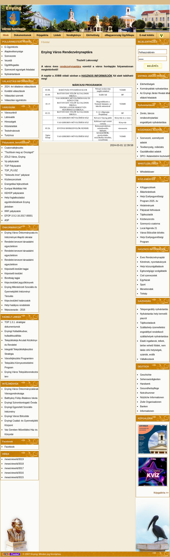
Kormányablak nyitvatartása (154, 88)
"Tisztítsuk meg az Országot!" (19, 152)
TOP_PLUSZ (11, 170)
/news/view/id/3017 (14, 468)
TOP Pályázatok (13, 166)
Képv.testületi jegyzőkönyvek (19, 282)
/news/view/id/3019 (14, 459)
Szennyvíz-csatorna (150, 223)
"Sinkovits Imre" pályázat (17, 175)
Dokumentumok (22, 35)
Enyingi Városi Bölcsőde (17, 416)
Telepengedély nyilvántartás (154, 309)
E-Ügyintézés (11, 47)
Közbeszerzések (13, 179)
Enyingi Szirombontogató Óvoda (21, 402)
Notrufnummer (147, 393)
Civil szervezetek (148, 275)
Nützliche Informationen (152, 397)
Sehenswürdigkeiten (150, 379)
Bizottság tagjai (12, 278)
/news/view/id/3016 (14, 473)
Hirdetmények (147, 205)
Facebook (10, 447)
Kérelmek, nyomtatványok (153, 262)
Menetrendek (146, 289)
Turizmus (9, 135)
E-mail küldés (147, 35)
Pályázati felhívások (150, 210)
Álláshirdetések (147, 192)
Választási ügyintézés (15, 100)
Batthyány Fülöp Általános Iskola (21, 398)
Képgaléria (42, 35)
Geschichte (145, 375)
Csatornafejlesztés (14, 148)
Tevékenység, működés (152, 147)
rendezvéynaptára (70, 66)
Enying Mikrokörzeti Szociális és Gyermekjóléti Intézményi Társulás (21, 291)
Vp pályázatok (12, 161)
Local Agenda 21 (148, 228)
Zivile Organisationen (150, 402)
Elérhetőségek (147, 84)
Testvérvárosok (12, 131)
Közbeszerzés (147, 219)
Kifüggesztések (147, 187)
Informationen (147, 411)
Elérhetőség (92, 35)
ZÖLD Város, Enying (15, 157)
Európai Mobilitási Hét (16, 188)
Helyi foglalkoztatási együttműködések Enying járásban (17, 202)
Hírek (6, 35)
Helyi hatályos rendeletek (17, 305)
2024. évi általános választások (20, 86)
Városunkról (11, 112)
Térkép (143, 293)
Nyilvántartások (12, 74)
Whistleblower (147, 172)
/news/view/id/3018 (14, 464)
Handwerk (145, 384)
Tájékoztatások (147, 323)
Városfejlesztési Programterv (19, 358)
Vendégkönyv (73, 35)
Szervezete (10, 56)
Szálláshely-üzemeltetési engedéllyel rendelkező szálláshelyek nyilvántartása (154, 332)
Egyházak (145, 280)
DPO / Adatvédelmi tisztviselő (155, 156)
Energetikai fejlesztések (16, 184)
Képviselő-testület (13, 273)
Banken (144, 406)
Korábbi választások (15, 91)
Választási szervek (14, 95)
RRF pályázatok (13, 211)
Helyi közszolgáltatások (152, 266)
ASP (7, 220)
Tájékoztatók (146, 214)
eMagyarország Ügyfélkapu (119, 35)
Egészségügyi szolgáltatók (153, 271)
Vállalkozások (147, 359)
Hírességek (10, 122)
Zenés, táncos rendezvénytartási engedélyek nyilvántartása (153, 118)
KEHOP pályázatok (14, 193)
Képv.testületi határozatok (17, 300)
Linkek (57, 35)
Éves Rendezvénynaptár (152, 257)
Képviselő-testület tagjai (17, 269)
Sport (143, 284)
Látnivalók (10, 117)
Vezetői (8, 60)
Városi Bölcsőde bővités (152, 232)
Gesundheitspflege (149, 388)
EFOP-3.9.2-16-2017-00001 (19, 216)
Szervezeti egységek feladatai (20, 69)
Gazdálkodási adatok (150, 151)
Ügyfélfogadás (12, 65)
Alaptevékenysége (14, 51)
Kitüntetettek (11, 126)
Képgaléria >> (161, 493)
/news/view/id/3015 (14, 477)
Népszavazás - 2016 (15, 310)
